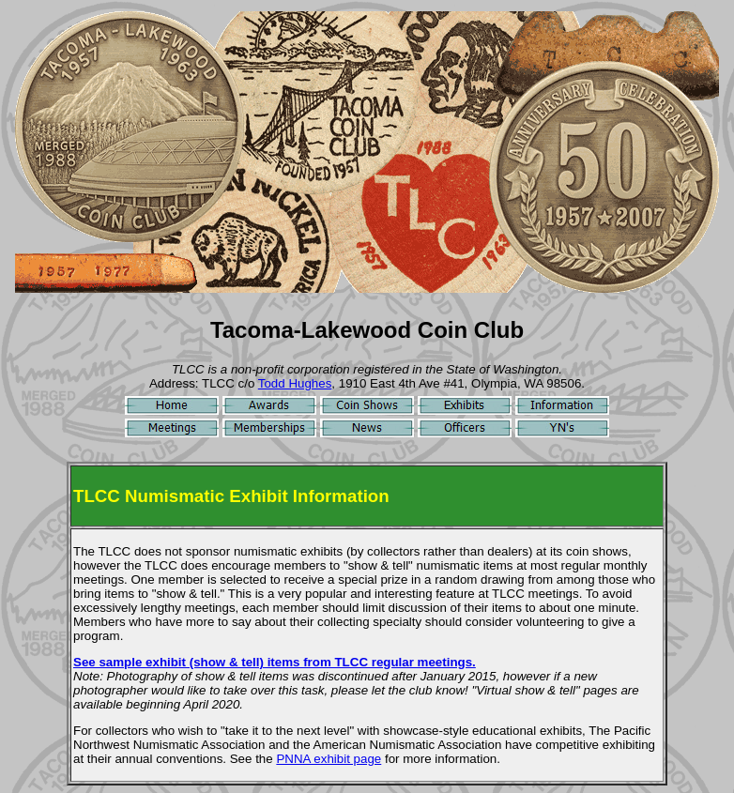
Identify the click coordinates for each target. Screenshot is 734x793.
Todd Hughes (295, 383)
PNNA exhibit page (328, 759)
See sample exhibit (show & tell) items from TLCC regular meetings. (274, 662)
